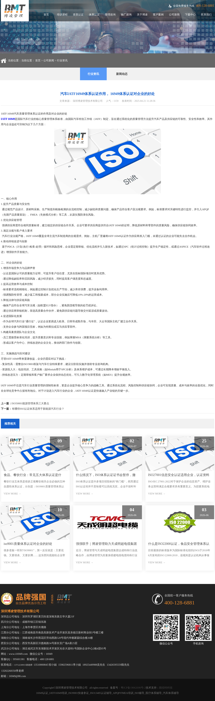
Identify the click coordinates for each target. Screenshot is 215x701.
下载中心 (190, 14)
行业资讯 (62, 60)
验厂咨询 (126, 14)
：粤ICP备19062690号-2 (132, 687)
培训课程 (62, 14)
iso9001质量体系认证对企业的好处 (28, 544)
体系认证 (94, 14)
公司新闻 (174, 14)
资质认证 (78, 14)
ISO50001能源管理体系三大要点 (30, 403)
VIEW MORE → (12, 493)
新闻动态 (122, 73)
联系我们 (206, 14)
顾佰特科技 (165, 687)
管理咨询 (110, 14)
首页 (46, 14)
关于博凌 (142, 14)
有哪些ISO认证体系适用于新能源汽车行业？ (38, 408)
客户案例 (158, 14)
